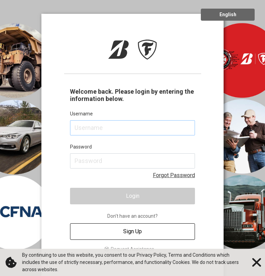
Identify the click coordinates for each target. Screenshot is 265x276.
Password (81, 147)
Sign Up (132, 231)
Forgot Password (174, 175)
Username (81, 113)
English (227, 14)
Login (132, 196)
